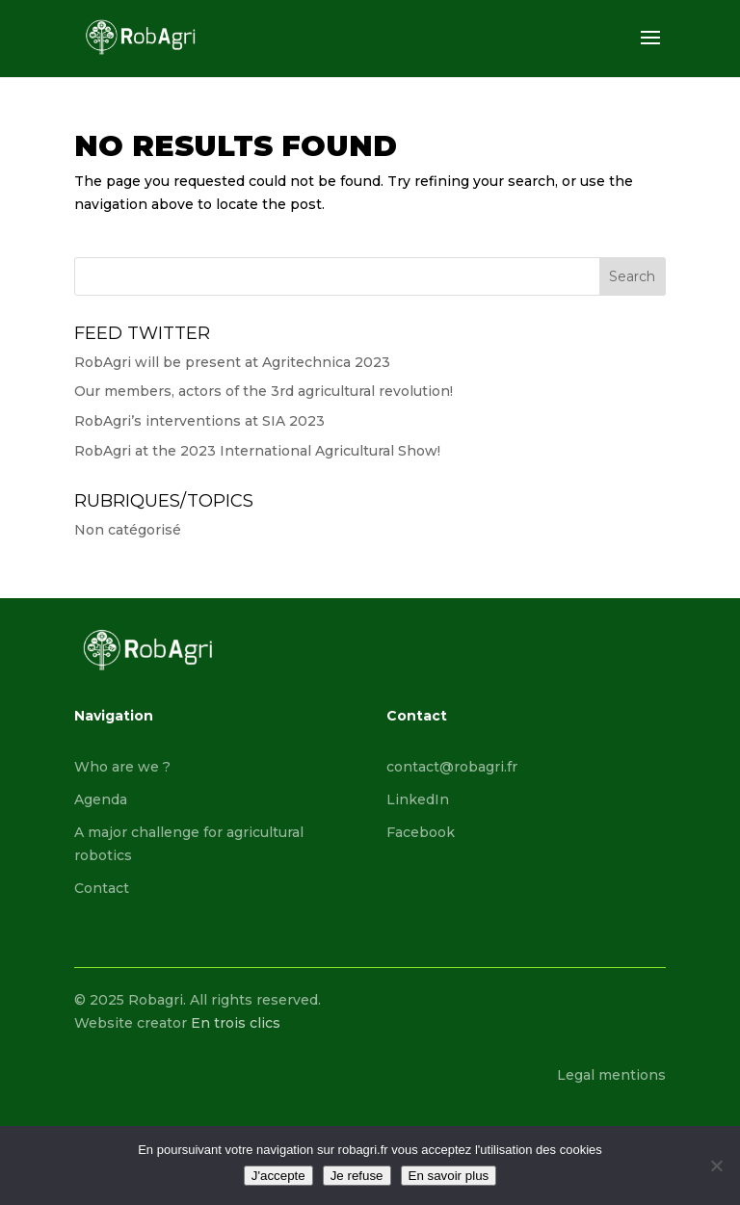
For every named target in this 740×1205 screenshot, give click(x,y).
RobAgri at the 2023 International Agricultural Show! (257, 450)
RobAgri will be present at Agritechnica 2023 (232, 362)
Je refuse (356, 1175)
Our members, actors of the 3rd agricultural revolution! (263, 391)
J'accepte (278, 1175)
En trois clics (235, 1023)
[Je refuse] (716, 1165)
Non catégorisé (127, 529)
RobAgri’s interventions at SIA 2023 (199, 421)
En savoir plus (449, 1175)
